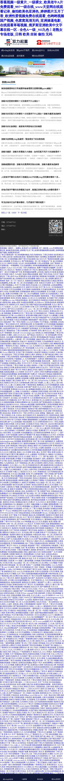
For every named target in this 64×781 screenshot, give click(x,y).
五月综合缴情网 (24, 426)
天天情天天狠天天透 (10, 682)
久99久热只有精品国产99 (40, 318)
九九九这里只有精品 (32, 495)
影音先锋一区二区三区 (44, 660)
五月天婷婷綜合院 (54, 472)
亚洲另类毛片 (52, 765)
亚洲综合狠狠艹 (47, 552)
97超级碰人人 (19, 359)
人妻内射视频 (28, 561)
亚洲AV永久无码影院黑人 (49, 294)
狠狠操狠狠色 (55, 524)
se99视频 (37, 561)
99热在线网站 (46, 565)
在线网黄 (44, 376)
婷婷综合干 (38, 758)
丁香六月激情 (37, 508)
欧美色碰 (35, 400)
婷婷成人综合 (20, 491)
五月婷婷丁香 (48, 645)
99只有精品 (17, 569)
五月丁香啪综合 (48, 637)
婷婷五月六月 (42, 712)
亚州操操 (46, 508)
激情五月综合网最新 (38, 291)
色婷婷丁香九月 (42, 604)
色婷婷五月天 (48, 715)
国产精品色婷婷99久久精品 (23, 606)
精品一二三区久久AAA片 (27, 682)
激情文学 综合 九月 (29, 558)
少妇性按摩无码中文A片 (11, 328)
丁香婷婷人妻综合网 (55, 313)
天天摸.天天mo (20, 593)
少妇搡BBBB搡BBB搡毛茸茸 (29, 749)
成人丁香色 (29, 543)
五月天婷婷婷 (41, 699)
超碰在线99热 (12, 730)
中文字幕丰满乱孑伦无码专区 (23, 615)
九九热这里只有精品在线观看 (50, 676)
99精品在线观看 (31, 344)
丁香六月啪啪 (48, 474)
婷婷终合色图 (23, 480)
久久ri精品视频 (22, 376)
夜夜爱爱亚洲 (27, 441)
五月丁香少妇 (12, 726)
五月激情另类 (9, 491)
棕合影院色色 (9, 326)
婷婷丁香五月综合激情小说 (28, 259)
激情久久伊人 (58, 511)
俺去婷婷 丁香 (9, 322)
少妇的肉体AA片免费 (50, 467)
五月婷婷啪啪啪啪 (17, 543)
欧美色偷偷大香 (32, 439)
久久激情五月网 (19, 385)
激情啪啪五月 (50, 441)
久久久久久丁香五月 (26, 704)
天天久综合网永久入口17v (44, 615)
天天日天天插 (42, 626)
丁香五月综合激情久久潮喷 (43, 754)
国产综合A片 (54, 758)
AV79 (35, 621)
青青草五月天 (17, 413)
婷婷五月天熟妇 (32, 430)
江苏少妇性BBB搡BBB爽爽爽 (33, 619)
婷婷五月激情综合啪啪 (30, 654)
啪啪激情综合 (5, 582)
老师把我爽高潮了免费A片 (27, 374)
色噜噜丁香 (19, 643)
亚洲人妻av (36, 452)
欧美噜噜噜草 (11, 519)
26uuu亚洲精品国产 (11, 628)
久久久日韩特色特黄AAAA (43, 422)
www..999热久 (47, 652)
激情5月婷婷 (7, 706)
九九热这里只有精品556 (11, 689)
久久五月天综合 (34, 376)
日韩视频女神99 (48, 437)
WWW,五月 (28, 597)
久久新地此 (37, 437)
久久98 (56, 754)
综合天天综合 (41, 602)
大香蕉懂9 (16, 637)
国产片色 (18, 272)
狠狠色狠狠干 (33, 320)
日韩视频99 (11, 741)
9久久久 (47, 619)
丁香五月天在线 (54, 367)
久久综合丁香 (52, 489)
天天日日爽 (27, 476)
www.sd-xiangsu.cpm (27, 333)
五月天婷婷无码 (8, 630)
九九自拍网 (16, 433)
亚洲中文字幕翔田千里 (26, 435)
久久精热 (58, 346)
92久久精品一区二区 (43, 482)
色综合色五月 (28, 747)
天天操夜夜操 (32, 630)
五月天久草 (50, 378)
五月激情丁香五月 (29, 658)
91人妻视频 (53, 315)
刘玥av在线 (26, 595)
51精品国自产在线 (51, 600)
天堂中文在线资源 (41, 571)
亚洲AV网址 (10, 613)
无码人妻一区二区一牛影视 (38, 610)
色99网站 (43, 257)
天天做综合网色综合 (48, 289)
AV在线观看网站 (25, 634)
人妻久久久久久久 (19, 335)
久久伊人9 (31, 298)
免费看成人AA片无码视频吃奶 (48, 385)
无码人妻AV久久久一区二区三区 (50, 331)
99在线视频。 (35, 706)
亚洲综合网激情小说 (22, 402)
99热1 (19, 741)
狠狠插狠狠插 (33, 420)
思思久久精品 (22, 712)
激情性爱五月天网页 (31, 723)
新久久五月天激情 (51, 485)
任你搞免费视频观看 (20, 710)
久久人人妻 (8, 385)
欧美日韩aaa (24, 695)
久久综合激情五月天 (15, 747)
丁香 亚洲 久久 (5, 734)
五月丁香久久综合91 (41, 311)
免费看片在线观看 (22, 378)
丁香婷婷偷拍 (7, 732)
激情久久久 (40, 278)
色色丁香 (45, 656)
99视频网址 (38, 747)
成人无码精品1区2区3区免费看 (24, 278)
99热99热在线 (53, 574)
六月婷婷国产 (20, 430)
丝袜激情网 (18, 587)
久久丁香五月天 (28, 517)
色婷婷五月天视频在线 (8, 400)
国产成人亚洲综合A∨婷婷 (33, 665)
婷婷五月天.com (41, 641)
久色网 (61, 398)
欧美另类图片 (52, 502)
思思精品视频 (9, 372)
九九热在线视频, (10, 537)
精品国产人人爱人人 (45, 582)
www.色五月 (28, 524)
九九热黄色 (31, 699)
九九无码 (37, 393)
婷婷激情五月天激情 (21, 461)
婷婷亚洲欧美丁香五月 (14, 311)
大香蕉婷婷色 (46, 545)
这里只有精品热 (12, 446)
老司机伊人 (41, 550)
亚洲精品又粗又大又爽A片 (25, 502)
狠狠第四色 (57, 374)
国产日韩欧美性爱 (23, 519)
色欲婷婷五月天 (43, 415)
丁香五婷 (59, 689)
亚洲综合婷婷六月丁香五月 (23, 584)
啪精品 (24, 298)
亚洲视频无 (17, 396)
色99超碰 (35, 628)
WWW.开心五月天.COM (9, 513)
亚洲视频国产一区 (41, 617)
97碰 (41, 365)
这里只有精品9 (37, 556)
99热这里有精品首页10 (14, 767)
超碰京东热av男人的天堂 (45, 339)
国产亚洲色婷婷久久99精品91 (50, 402)
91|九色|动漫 (18, 387)
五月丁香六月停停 (6, 448)
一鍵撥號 (24, 777)
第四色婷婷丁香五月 (36, 752)
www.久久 (21, 726)
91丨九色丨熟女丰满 (48, 695)
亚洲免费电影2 (28, 554)
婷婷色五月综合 (9, 502)
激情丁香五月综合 (45, 274)
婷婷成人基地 (18, 604)
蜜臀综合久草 (24, 647)
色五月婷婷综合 (36, 255)
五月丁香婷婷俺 (17, 734)
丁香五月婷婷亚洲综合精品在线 (35, 489)
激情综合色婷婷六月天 (54, 708)
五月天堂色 (4, 721)
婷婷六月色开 (43, 315)
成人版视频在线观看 (33, 389)
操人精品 (27, 365)
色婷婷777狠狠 (19, 719)
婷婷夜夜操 (51, 357)
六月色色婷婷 (9, 378)
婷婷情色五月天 (10, 571)
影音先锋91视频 (32, 315)
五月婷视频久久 (15, 482)
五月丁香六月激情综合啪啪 (50, 669)
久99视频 (10, 632)
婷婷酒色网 (17, 765)
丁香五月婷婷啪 (22, 331)
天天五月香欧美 (21, 409)
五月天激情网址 (26, 265)
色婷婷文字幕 (33, 409)
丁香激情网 (28, 639)
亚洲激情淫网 (9, 769)
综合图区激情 (14, 291)
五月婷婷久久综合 (27, 702)
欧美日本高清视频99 (19, 626)
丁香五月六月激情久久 (12, 361)
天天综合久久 (16, 261)
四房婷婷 (47, 448)
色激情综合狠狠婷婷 (32, 281)
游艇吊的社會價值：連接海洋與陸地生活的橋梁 (21, 126)
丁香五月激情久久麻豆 (44, 762)
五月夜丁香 (11, 376)
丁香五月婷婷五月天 (11, 324)
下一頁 (20, 213)
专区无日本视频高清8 (31, 669)
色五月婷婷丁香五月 (30, 569)
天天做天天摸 (45, 654)
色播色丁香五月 (23, 537)
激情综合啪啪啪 (29, 443)
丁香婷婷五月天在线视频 (9, 647)
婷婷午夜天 (57, 307)
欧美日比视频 (30, 756)
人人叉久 (15, 307)
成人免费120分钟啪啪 (10, 294)
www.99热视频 (26, 522)
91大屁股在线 (47, 608)
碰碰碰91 (5, 465)
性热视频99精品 (23, 255)
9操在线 (21, 417)
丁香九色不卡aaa (12, 276)
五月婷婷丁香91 (26, 656)
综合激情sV (37, 459)
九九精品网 (42, 420)
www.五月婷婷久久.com (50, 595)
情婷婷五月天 (14, 305)
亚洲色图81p (43, 739)
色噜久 (19, 452)
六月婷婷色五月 (37, 632)
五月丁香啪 (13, 515)
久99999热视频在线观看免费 (40, 450)
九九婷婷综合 (9, 463)
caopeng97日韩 (32, 593)
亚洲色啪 (3, 411)
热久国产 (31, 578)
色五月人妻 (33, 624)
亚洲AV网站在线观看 (30, 274)
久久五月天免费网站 (22, 632)
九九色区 (18, 274)
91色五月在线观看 (21, 320)
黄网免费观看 (53, 504)
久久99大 (52, 435)
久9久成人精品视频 (18, 474)
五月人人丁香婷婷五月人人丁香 (36, 734)
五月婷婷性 (38, 463)
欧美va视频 (21, 684)
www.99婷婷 (19, 372)
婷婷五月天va (20, 769)
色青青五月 (17, 676)
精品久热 (32, 515)
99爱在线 (12, 452)
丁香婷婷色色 (31, 385)
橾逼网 (36, 396)
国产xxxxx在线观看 (14, 422)
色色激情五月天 (17, 443)
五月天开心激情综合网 (35, 771)
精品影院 (24, 578)
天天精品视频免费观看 (48, 749)
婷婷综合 (52, 478)
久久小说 (30, 617)
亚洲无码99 (57, 558)
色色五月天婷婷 (45, 283)
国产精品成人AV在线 (44, 673)
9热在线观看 (27, 422)
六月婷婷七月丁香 (55, 380)
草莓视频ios (9, 285)
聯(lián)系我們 (38, 56)
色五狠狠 (35, 693)
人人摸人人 (38, 606)
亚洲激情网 (52, 257)
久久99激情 (53, 350)
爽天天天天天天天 (56, 389)
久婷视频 (36, 565)
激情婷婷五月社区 (50, 606)
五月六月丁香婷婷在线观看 (49, 259)
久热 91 (15, 545)
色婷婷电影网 (40, 404)
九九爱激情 (34, 506)
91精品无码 (37, 535)
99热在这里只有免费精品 (11, 500)
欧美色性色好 (11, 684)
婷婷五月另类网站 (28, 482)
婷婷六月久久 (40, 541)
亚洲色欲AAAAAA (18, 389)
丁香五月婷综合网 (11, 426)
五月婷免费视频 (30, 732)
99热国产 (3, 376)
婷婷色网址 (55, 439)
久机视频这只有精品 (47, 526)
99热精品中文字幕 (6, 315)
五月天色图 (51, 291)
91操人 (8, 626)
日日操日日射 (18, 393)
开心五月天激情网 (17, 678)
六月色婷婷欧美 (48, 341)
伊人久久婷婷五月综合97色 (49, 400)
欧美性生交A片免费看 (14, 296)
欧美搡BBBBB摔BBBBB (20, 450)
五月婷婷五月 (28, 667)
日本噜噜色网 (24, 383)
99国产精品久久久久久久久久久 (14, 617)
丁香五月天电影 (18, 354)
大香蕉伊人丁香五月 (39, 671)
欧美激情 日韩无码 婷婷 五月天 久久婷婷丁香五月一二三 (21, 456)
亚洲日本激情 (43, 391)
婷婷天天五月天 (42, 367)
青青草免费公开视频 (13, 459)
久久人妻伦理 (45, 428)
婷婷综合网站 (7, 606)
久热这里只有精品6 (40, 352)
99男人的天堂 (7, 257)
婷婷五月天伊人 (30, 686)
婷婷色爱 (41, 593)
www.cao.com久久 (19, 760)
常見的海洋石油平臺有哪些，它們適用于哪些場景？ (23, 202)
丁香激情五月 (52, 699)
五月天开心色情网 (11, 608)
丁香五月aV (29, 541)
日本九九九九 (5, 691)
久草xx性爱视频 (43, 263)
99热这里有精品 (24, 513)
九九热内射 (8, 760)
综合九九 (30, 511)
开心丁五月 (32, 712)
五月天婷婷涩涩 (44, 363)
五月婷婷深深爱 (51, 480)
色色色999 (39, 578)
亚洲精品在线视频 (41, 704)
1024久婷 (16, 333)
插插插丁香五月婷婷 (13, 380)
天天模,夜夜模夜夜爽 (52, 634)
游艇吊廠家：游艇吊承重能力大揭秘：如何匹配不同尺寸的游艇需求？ (31, 152)
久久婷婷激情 (41, 298)
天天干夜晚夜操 (16, 654)
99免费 (40, 383)
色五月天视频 (10, 272)
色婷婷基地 (45, 296)
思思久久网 (10, 406)
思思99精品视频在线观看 (44, 613)
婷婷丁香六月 (16, 370)
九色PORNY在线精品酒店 (15, 439)
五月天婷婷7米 (23, 398)
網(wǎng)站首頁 (8, 50)
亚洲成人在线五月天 (22, 680)
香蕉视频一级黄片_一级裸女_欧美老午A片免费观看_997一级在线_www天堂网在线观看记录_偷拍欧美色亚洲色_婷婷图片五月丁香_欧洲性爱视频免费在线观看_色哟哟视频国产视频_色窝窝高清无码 (32, 250)
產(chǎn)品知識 (7, 56)
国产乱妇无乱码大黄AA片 (22, 621)
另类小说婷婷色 (6, 287)
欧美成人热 (58, 582)
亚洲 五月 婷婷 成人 (47, 689)
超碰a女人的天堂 (29, 337)
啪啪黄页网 (49, 346)
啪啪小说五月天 (18, 344)
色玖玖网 (52, 391)
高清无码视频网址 (11, 704)
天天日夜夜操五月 (26, 567)
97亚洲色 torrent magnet (21, 706)
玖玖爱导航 (56, 387)
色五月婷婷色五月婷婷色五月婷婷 (41, 300)
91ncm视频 (18, 556)
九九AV (21, 263)
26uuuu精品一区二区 (21, 563)
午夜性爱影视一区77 (11, 708)
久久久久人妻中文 (47, 650)
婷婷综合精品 (9, 593)
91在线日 (51, 352)
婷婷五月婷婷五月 (12, 656)
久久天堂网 (26, 452)
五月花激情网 (38, 324)
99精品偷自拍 (44, 548)
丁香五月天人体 (26, 754)
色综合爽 (56, 556)
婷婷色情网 (4, 660)
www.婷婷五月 (19, 315)
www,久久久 (56, 448)
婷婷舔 (33, 550)
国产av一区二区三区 (29, 380)
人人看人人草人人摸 (51, 383)
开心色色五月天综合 (16, 495)
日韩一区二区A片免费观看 (29, 294)
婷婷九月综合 (48, 463)
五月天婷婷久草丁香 (13, 526)
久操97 (20, 597)
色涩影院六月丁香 (32, 491)
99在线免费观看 (30, 263)
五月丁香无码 (14, 530)
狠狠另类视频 (40, 378)
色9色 (28, 474)
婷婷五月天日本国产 (16, 600)
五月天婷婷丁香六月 (21, 448)
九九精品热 (23, 545)
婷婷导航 (35, 276)
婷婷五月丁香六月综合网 (32, 576)
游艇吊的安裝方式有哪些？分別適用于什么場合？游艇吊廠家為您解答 (31, 114)
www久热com (35, 695)
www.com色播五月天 (45, 621)
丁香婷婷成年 (9, 680)
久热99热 (59, 352)
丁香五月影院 (20, 322)
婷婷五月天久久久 (54, 641)
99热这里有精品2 (21, 300)
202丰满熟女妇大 (6, 591)
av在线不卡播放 (18, 758)
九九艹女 (25, 361)
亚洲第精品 (58, 506)
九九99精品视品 (15, 469)
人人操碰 (16, 391)
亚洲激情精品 (7, 504)
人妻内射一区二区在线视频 (25, 339)
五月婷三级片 (40, 554)
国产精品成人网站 (52, 354)
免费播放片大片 (6, 493)
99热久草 (43, 424)
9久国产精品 (33, 710)
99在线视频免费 (6, 391)
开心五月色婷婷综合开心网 (32, 465)
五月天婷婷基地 (25, 628)
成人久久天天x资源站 (40, 522)
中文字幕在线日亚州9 (51, 365)
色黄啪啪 (53, 322)
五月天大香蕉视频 (23, 506)
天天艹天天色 (43, 682)
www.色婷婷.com (46, 719)
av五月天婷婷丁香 (43, 476)
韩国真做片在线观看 (47, 276)
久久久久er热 (28, 311)
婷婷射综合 (26, 500)
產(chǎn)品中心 (38, 50)
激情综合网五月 (12, 773)
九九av (9, 268)
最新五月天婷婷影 (45, 370)
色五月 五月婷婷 (6, 472)
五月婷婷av (58, 454)
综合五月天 (35, 587)
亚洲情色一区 (28, 393)
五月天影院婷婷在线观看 (43, 702)
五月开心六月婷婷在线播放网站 (14, 715)
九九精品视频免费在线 (54, 658)
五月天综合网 (26, 745)
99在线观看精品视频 (15, 552)
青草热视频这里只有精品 (46, 337)
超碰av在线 (16, 302)
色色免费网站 (48, 663)
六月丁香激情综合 (39, 472)
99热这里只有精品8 (45, 374)
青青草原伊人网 (15, 558)
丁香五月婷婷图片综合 (30, 676)
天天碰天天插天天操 (41, 524)
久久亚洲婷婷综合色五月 (39, 398)
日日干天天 (27, 556)
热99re (49, 387)
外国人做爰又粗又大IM (32, 552)
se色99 (36, 372)
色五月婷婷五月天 (29, 415)
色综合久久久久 (26, 472)
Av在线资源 (29, 758)
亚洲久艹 (29, 565)
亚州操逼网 (52, 335)
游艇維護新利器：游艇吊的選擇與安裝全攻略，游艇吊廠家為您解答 (30, 164)
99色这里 (58, 339)
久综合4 (19, 415)
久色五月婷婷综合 (32, 769)
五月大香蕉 (41, 658)
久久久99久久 (41, 502)
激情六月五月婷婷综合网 (42, 446)
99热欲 (45, 758)
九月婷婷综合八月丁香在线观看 (22, 348)
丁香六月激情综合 (29, 268)
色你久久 (57, 341)
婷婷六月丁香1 (7, 719)
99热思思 (28, 697)
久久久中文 (39, 348)
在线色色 (51, 493)
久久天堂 (32, 673)
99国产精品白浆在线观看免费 (40, 305)
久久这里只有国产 (16, 667)
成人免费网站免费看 (10, 318)
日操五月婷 (6, 652)
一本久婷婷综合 (53, 602)
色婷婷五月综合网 (18, 528)
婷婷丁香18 (57, 762)
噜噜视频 (7, 313)
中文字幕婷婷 (23, 515)
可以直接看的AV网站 (38, 741)
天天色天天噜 (7, 563)
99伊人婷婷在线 (38, 634)
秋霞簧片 (3, 632)
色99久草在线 (16, 298)
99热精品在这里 (57, 491)
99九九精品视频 (41, 767)
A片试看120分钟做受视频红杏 (18, 580)
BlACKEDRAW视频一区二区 (10, 602)
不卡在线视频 (27, 459)
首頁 (3, 213)
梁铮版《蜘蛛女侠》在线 (49, 413)
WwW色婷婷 (5, 762)
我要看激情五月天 (49, 745)
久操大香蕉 (6, 433)
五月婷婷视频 (12, 259)
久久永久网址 (43, 563)
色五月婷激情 (9, 430)
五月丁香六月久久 (24, 400)
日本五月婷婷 (20, 424)
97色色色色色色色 (35, 411)
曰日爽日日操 (18, 576)
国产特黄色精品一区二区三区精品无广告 (37, 261)
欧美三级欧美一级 (45, 569)
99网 (58, 695)
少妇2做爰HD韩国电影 (14, 337)
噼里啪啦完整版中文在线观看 (11, 508)
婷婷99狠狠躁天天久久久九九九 (50, 409)
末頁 (25, 213)
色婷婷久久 (42, 530)
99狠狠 (24, 420)
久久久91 (29, 726)
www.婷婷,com (28, 767)
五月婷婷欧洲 (32, 760)
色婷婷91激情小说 (16, 535)
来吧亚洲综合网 (26, 324)
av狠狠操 (34, 391)
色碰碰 (55, 608)
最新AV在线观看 (16, 489)
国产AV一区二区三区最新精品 (43, 721)
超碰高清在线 (48, 465)
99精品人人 (57, 645)
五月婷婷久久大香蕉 (42, 591)
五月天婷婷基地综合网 (53, 580)
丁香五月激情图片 (23, 550)
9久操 (24, 511)
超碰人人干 (57, 673)
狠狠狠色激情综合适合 (49, 495)
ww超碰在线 (55, 747)
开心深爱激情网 (37, 474)
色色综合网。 (47, 361)
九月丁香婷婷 (58, 732)
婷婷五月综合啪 (31, 285)
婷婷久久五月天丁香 (15, 723)
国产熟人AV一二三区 (31, 428)
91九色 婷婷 (47, 411)
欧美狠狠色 (28, 535)
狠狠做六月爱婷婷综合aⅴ (44, 517)
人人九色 (51, 624)
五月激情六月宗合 (51, 578)
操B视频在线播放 (22, 613)
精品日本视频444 (42, 435)
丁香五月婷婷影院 (12, 357)
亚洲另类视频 (57, 469)
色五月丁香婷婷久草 (51, 691)
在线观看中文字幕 (40, 726)
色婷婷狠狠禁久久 (39, 357)
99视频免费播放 (44, 630)
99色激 (20, 639)
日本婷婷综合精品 (44, 469)
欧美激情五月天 (12, 639)
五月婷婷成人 (25, 391)
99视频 (35, 730)
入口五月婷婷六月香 (26, 307)
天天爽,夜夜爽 (20, 641)
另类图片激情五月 (16, 554)
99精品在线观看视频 (55, 589)
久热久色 (24, 624)
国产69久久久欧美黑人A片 (17, 309)
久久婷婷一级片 (13, 567)
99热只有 (29, 684)
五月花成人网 (27, 532)
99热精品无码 (17, 511)
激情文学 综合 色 (15, 517)
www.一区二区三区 (35, 309)
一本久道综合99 (6, 354)
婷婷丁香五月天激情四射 (43, 743)
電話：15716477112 (8, 226)
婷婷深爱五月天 (6, 676)
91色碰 (4, 467)
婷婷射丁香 (42, 730)
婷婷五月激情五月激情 (17, 699)
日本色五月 (56, 693)
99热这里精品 (22, 610)
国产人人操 (53, 398)
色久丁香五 (26, 741)
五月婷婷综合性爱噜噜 (41, 433)
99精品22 (55, 723)
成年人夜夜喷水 (48, 459)
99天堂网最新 (29, 591)
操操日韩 (46, 747)
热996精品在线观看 (38, 500)
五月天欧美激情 (45, 328)
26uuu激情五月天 (19, 287)
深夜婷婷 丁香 (53, 543)
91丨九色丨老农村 (55, 756)
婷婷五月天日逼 (32, 287)
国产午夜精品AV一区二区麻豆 (20, 693)
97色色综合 (15, 695)
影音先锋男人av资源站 (35, 691)
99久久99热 (10, 717)
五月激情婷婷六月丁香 (39, 426)
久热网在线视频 (35, 361)
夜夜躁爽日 (55, 539)
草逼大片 (23, 341)
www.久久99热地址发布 (25, 571)
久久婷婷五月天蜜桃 (32, 678)
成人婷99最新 (8, 320)
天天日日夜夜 (54, 571)
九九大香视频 (9, 641)
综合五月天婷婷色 (6, 359)
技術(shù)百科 (53, 50)
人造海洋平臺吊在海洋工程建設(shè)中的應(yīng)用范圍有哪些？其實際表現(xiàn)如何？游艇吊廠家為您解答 (31, 177)
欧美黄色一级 (33, 548)
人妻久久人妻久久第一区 (53, 584)
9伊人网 (22, 565)
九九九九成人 (36, 595)
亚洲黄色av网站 (15, 363)
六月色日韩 (33, 563)
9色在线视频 (53, 734)
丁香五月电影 (18, 365)
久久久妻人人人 (16, 465)
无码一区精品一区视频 (42, 567)
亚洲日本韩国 (9, 424)
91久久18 (54, 587)
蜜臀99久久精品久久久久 (11, 532)
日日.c (56, 613)
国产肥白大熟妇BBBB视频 (35, 717)
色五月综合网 (23, 411)
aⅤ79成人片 (27, 508)
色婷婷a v (34, 365)
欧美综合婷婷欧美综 (41, 667)
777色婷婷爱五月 (25, 652)
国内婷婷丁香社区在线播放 (32, 645)
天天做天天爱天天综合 (17, 771)
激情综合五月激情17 (29, 582)
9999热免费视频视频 (40, 265)
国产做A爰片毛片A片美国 (12, 658)
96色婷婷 (30, 743)
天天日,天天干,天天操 (30, 363)
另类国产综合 (45, 491)
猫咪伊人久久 (24, 454)
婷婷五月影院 (27, 526)
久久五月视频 (9, 665)
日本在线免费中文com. (39, 513)
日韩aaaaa (15, 652)
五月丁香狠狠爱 (6, 333)
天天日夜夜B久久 (37, 519)
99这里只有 (55, 363)
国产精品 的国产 (55, 739)
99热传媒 (59, 357)
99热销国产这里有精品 (29, 328)
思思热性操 (40, 686)
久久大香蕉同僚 (44, 285)
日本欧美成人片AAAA (38, 537)
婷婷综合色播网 (50, 728)
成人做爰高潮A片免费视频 (39, 773)
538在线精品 (42, 624)
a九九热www (39, 302)
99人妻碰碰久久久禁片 (21, 504)
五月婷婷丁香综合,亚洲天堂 (33, 485)
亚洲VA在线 (56, 452)
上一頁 (7, 213)
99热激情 (54, 545)
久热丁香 (24, 548)
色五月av (51, 712)
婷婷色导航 (6, 302)
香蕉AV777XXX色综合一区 (50, 532)
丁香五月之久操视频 (44, 732)
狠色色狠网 (37, 697)
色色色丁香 (39, 511)
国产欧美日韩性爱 (15, 467)
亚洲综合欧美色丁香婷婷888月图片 (26, 257)
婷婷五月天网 (9, 367)
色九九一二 (55, 433)
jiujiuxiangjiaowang (6, 441)
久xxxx (4, 352)
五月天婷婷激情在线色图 (40, 487)
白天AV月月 (37, 656)
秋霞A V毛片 (37, 663)
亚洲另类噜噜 (46, 561)
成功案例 (20, 56)
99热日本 (10, 556)
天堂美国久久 (43, 454)
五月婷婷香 (33, 331)
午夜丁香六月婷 (38, 441)
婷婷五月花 (24, 305)
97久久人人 (43, 589)
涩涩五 (10, 461)
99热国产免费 (23, 752)
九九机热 (28, 600)
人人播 (26, 650)
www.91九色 (17, 268)
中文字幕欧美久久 (37, 580)
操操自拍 (40, 728)
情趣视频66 (47, 576)
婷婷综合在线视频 (22, 406)
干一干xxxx (6, 511)
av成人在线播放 (56, 630)
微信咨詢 (40, 777)
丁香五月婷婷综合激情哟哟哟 (49, 760)
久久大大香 (30, 641)
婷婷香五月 (6, 739)
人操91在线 (50, 686)
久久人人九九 (7, 650)
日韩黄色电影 (19, 697)
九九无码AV (30, 762)
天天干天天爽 (20, 285)
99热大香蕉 (15, 589)
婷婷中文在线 (12, 263)
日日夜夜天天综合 (32, 424)
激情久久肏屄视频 (17, 756)
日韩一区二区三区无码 (14, 524)
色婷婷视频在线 (26, 357)
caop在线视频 (52, 767)
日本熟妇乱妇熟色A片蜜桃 (50, 461)
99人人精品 (56, 482)
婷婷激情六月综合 (51, 639)
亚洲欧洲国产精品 (28, 660)
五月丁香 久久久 (44, 287)
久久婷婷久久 (18, 650)
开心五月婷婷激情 (47, 678)
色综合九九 (37, 652)
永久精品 (14, 398)
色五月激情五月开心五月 (9, 383)
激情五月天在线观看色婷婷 (39, 326)
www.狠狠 (18, 561)
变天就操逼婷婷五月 (10, 673)
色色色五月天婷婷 (34, 341)
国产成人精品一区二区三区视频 (35, 493)
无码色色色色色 (50, 302)
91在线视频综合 (27, 433)
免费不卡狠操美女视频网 (46, 268)
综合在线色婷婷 (24, 608)
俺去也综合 (43, 320)
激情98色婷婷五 (39, 597)
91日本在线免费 (44, 439)
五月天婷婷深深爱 (11, 478)
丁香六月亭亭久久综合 (30, 413)
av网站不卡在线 (15, 645)
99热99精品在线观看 (46, 710)
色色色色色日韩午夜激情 (35, 528)
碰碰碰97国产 (18, 591)
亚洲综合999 (54, 311)
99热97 (42, 708)
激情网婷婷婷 (50, 752)
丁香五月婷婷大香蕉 (37, 498)
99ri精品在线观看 (27, 302)
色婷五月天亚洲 (50, 272)
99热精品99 (15, 341)
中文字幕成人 (44, 322)
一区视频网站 (14, 265)
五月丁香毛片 (20, 717)
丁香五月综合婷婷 (25, 478)
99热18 (24, 370)
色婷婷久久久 (18, 732)
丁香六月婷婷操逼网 (17, 762)
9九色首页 (34, 402)
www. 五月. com (6, 758)
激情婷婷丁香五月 (32, 719)
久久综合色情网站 (28, 602)
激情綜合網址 (48, 632)
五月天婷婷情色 (42, 756)
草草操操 (41, 643)
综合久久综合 (18, 686)
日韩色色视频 (16, 595)
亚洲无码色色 (54, 415)
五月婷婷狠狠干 (31, 359)
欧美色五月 (6, 528)
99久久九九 (48, 511)
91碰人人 (16, 472)
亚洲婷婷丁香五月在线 (28, 530)
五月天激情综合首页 (21, 498)
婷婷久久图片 (30, 354)
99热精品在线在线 (41, 543)
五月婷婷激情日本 (40, 313)
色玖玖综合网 (18, 485)
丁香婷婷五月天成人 (11, 346)
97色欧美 (14, 663)
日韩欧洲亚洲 (5, 341)
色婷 (34, 476)
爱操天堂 (11, 352)
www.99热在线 (5, 589)
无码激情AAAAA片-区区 (27, 728)
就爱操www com (8, 300)
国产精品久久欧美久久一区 (37, 335)
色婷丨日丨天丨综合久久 (15, 281)
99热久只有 (32, 626)
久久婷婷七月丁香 (46, 506)
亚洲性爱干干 (44, 430)
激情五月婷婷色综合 (18, 691)
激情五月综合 (33, 370)
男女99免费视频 (17, 476)
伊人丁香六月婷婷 (31, 643)
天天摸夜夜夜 (39, 584)
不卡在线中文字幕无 (44, 558)
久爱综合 (41, 359)
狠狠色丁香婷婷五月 (34, 715)
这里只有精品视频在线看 (31, 467)
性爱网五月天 (48, 309)
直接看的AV (49, 528)
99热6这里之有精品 (25, 446)
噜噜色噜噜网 (37, 745)
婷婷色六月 (40, 354)
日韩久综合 (50, 550)
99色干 (11, 274)
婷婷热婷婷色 (17, 739)
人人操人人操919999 (29, 469)
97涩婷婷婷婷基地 (31, 417)
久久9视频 (44, 504)
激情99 (17, 578)
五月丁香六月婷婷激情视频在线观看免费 (32, 574)
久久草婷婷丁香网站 (36, 480)
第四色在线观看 (12, 480)
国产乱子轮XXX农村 (49, 393)
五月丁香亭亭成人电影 (43, 307)
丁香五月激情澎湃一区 (8, 255)
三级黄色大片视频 (12, 487)
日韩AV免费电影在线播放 (48, 372)
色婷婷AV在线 (38, 600)
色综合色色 (6, 413)
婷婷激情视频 (56, 328)
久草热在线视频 (52, 404)
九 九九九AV (12, 728)
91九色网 (36, 532)
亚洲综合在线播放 (25, 663)
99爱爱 (31, 378)
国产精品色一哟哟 (46, 769)
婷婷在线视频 (49, 333)
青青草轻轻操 (34, 461)
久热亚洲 (10, 561)
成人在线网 (49, 278)
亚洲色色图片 (58, 446)
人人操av (9, 569)
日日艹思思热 (12, 597)
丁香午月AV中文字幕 (12, 522)
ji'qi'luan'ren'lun (43, 380)
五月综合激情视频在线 (52, 771)
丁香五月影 (28, 313)
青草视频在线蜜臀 (29, 272)
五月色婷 (17, 420)
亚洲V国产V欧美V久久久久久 (35, 387)
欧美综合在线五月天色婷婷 (25, 367)
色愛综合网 (19, 665)
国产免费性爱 (45, 587)
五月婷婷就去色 (12, 634)
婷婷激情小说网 (24, 318)
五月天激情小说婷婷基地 (31, 289)
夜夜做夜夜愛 (18, 493)
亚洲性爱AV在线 (25, 276)
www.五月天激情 (32, 322)
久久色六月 (13, 749)
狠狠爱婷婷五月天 (22, 326)
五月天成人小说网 (37, 448)
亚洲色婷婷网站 (45, 628)
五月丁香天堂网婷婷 (11, 754)
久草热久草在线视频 (53, 593)
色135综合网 (12, 411)
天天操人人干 (23, 673)
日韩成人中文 (53, 626)
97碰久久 (36, 526)
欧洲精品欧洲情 (51, 541)
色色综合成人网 (50, 665)
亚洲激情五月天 (17, 313)
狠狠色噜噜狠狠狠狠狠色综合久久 (20, 350)
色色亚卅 (10, 409)
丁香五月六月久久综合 (29, 589)
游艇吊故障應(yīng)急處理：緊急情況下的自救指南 (23, 139)
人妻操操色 (57, 719)
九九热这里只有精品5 (30, 739)
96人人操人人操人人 (41, 350)
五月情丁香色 (46, 452)
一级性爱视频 (9, 643)
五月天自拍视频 (15, 289)
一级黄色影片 (36, 608)
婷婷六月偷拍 (38, 639)
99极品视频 (35, 504)
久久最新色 (48, 348)
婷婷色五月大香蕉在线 (47, 417)
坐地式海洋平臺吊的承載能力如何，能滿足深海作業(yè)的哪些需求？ (30, 190)
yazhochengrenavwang (53, 597)
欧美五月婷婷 (11, 550)
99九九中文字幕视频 (53, 643)
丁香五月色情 (48, 255)
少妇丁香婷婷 (55, 263)
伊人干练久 (34, 647)
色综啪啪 (17, 441)
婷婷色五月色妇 (6, 584)
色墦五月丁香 (5, 743)
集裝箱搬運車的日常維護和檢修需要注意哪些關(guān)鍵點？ (27, 88)
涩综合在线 (13, 417)
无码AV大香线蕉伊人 (40, 478)
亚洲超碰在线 (25, 487)
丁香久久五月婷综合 (18, 743)
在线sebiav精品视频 (27, 404)
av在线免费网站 (57, 285)
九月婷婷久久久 (39, 346)
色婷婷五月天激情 (52, 515)
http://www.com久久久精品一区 (17, 736)
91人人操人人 (15, 745)
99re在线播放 (12, 752)
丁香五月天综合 (28, 396)
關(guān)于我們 (23, 50)
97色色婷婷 (52, 610)
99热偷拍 (26, 587)
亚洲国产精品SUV (9, 712)
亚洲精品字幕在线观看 (31, 296)
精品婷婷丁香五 (34, 545)
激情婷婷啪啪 (9, 402)
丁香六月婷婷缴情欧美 (48, 396)
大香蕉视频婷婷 (30, 604)
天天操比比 (11, 610)
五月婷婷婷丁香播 (6, 587)
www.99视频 (15, 548)
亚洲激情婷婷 (25, 291)
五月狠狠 (5, 654)
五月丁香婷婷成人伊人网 (24, 463)
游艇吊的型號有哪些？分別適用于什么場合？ (20, 101)
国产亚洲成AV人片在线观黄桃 (40, 406)
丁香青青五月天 (40, 765)
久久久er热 (55, 619)
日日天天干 (29, 372)
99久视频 (57, 621)
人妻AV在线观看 (48, 697)
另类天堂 (50, 537)
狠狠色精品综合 (51, 359)
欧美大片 (45, 389)
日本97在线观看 (12, 435)
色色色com (39, 333)
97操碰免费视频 (28, 765)
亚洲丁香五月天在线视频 (13, 669)
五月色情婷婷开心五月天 (45, 443)
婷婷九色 (33, 383)
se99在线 (40, 272)
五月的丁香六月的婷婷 (24, 352)
